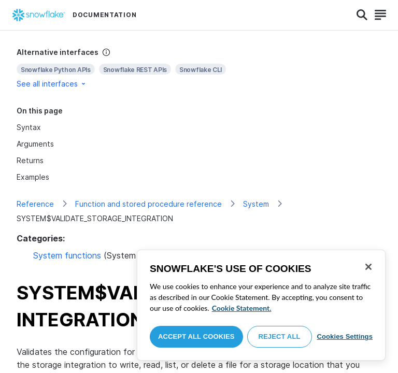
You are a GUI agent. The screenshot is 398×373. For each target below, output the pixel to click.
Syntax (29, 127)
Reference (35, 203)
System (256, 203)
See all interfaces (52, 83)
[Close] (368, 266)
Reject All (280, 336)
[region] (261, 305)
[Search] (362, 15)
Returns (30, 160)
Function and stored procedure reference (148, 203)
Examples (33, 177)
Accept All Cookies (196, 336)
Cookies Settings (345, 336)
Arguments (35, 143)
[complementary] (199, 68)
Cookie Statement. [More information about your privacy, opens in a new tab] (242, 308)
